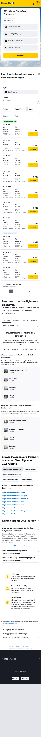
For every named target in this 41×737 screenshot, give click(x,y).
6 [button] (29, 291)
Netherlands (25, 646)
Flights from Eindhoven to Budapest (14, 495)
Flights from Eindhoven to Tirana (13, 492)
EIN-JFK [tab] (25, 320)
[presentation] (16, 14)
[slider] (38, 102)
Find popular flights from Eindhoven (17, 546)
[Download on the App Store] (25, 679)
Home (11, 646)
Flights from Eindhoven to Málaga (14, 511)
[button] (20, 27)
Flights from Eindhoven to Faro (13, 514)
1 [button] (11, 291)
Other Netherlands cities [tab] (12, 474)
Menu (38, 3)
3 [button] (20, 291)
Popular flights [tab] (27, 479)
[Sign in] (34, 4)
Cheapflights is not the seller (21, 629)
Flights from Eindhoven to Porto (13, 502)
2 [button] (15, 291)
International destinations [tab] (12, 469)
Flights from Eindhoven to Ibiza (13, 505)
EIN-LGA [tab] (16, 320)
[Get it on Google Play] (15, 679)
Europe (17, 646)
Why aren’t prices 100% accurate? (21, 637)
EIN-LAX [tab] (7, 320)
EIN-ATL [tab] (34, 320)
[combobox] (9, 20)
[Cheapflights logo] (8, 3)
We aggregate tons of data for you (21, 633)
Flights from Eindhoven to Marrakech (15, 499)
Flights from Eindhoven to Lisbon (13, 508)
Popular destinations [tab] (10, 479)
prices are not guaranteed (10, 623)
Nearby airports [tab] (30, 469)
